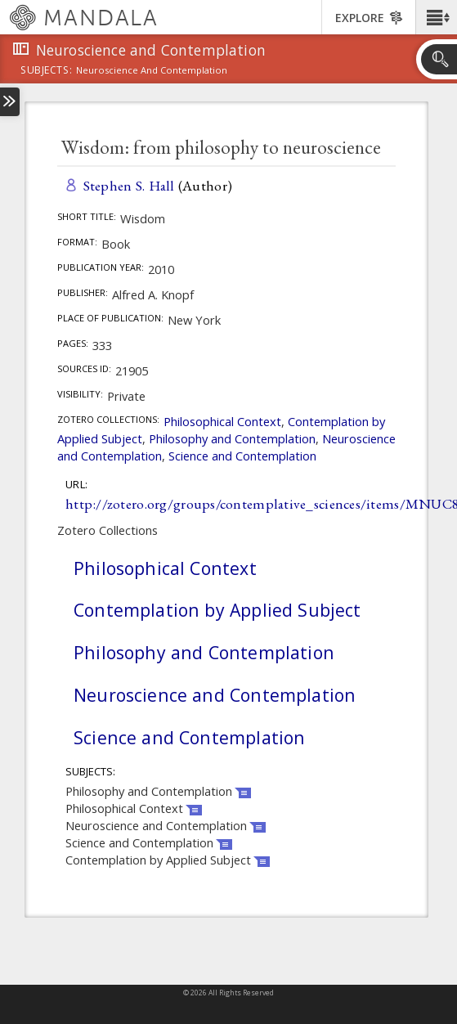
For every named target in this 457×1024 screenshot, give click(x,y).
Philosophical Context (222, 421)
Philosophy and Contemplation (232, 438)
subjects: (46, 71)
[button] (436, 17)
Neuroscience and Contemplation (215, 695)
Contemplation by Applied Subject (217, 610)
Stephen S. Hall (129, 185)
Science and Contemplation (242, 455)
